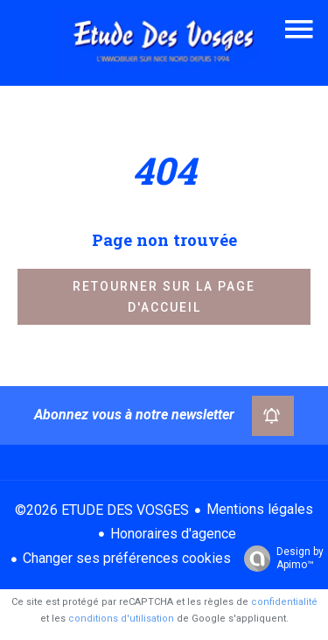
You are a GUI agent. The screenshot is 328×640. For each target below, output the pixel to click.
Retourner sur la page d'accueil (164, 296)
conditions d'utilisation (121, 618)
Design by (279, 558)
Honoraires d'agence (173, 533)
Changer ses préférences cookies (127, 558)
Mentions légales (259, 509)
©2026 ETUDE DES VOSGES (102, 510)
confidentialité (284, 602)
